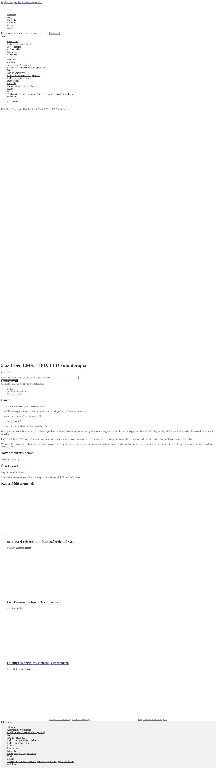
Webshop (11, 96)
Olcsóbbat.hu (108, 596)
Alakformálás (13, 49)
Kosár (10, 28)
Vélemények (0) (14, 158)
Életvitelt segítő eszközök (19, 44)
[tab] (111, 152)
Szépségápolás (14, 46)
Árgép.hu (108, 609)
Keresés (54, 33)
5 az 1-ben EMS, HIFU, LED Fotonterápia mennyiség (26, 141)
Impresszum (13, 81)
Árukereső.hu (108, 570)
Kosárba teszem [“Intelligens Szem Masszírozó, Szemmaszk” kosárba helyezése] (23, 433)
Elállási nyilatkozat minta (19, 78)
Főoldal (10, 509)
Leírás (10, 152)
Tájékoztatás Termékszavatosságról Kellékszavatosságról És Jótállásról (40, 94)
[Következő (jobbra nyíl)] (5, 766)
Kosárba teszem (9, 145)
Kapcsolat (11, 20)
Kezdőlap (11, 15)
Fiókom (10, 696)
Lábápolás (12, 54)
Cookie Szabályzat (16, 73)
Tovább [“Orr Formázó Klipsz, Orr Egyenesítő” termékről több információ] (19, 372)
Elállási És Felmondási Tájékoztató (23, 75)
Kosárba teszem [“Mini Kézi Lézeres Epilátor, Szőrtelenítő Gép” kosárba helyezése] (23, 312)
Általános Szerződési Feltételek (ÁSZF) (26, 67)
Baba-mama (12, 41)
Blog (9, 17)
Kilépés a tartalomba (32, 2)
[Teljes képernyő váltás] (8, 763)
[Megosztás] (5, 763)
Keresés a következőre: (12, 33)
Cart (10, 704)
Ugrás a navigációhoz (11, 2)
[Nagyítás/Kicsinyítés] (11, 763)
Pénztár (10, 25)
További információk (17, 155)
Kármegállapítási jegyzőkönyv (21, 86)
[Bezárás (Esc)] (2, 763)
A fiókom (11, 22)
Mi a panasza (7, 691)
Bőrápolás (12, 52)
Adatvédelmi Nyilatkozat (19, 65)
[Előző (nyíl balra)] (2, 766)
